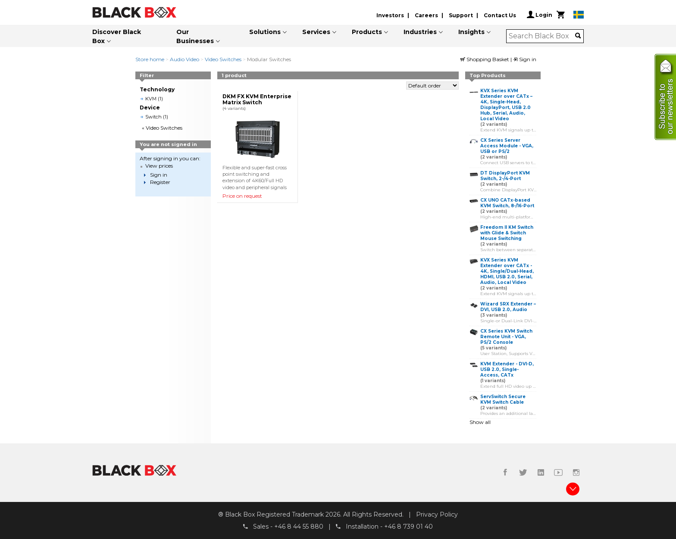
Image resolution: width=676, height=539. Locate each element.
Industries (420, 32)
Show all (480, 422)
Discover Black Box (116, 36)
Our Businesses (195, 36)
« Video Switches (162, 128)
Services (316, 32)
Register (160, 182)
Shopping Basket (485, 59)
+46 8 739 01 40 (408, 526)
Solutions (265, 32)
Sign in (524, 59)
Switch (153, 117)
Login (539, 14)
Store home (149, 59)
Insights (471, 32)
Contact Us (500, 15)
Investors (390, 15)
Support (461, 15)
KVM (150, 99)
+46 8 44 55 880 (298, 526)
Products (367, 32)
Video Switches (223, 59)
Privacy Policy (437, 514)
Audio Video (184, 59)
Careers (426, 15)
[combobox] (542, 36)
